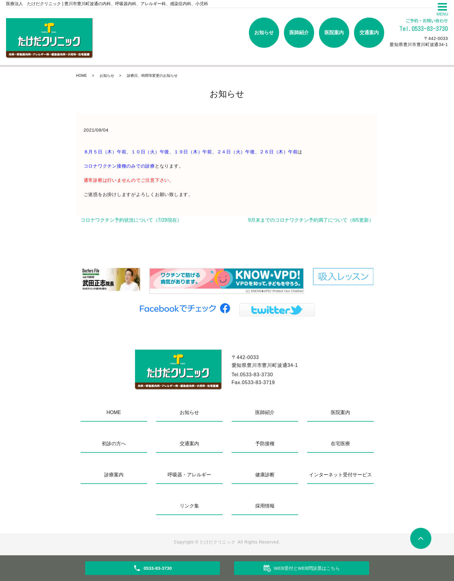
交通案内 (369, 32)
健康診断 (265, 474)
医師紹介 (299, 32)
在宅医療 (340, 443)
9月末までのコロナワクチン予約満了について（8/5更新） (310, 220)
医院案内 (334, 32)
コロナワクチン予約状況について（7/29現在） (131, 220)
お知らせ (264, 32)
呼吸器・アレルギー (189, 474)
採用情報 (265, 505)
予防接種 (265, 443)
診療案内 (114, 474)
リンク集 (189, 505)
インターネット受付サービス (340, 474)
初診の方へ (114, 443)
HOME (81, 75)
